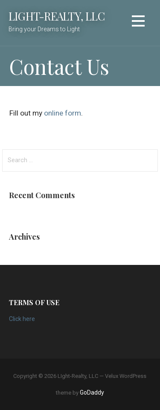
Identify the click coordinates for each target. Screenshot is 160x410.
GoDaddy (92, 392)
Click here (22, 318)
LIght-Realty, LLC (57, 16)
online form (62, 113)
